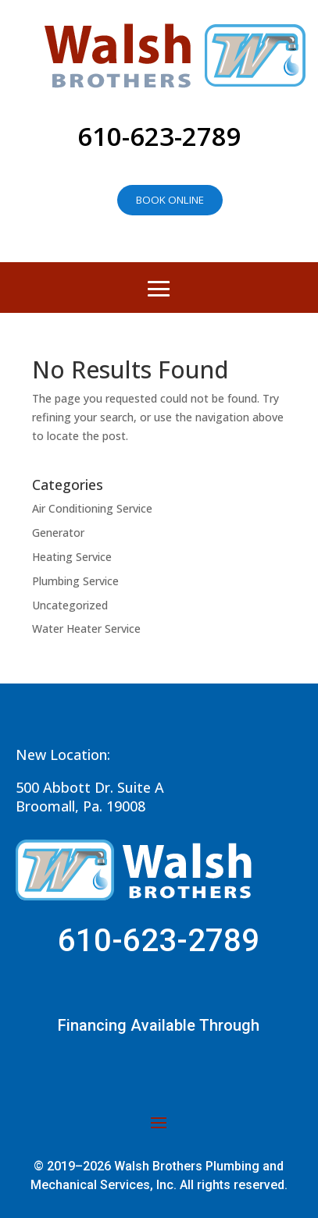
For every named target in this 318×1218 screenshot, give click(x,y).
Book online (170, 200)
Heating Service (72, 556)
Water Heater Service (86, 628)
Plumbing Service (75, 580)
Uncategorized (70, 605)
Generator (58, 532)
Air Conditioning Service (92, 508)
